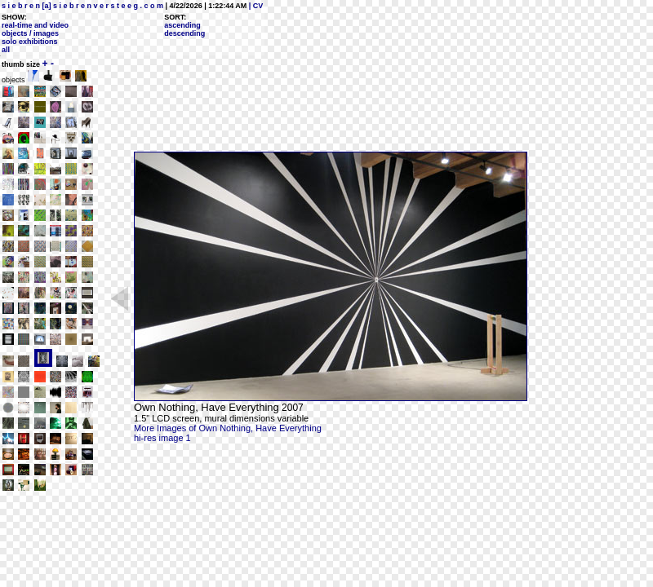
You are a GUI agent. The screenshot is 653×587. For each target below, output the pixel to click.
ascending (182, 25)
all (6, 50)
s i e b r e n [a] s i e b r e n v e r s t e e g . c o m (82, 6)
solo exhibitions (30, 42)
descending (184, 33)
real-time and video (35, 25)
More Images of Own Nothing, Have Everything (228, 428)
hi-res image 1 (162, 438)
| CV (255, 6)
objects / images (30, 33)
